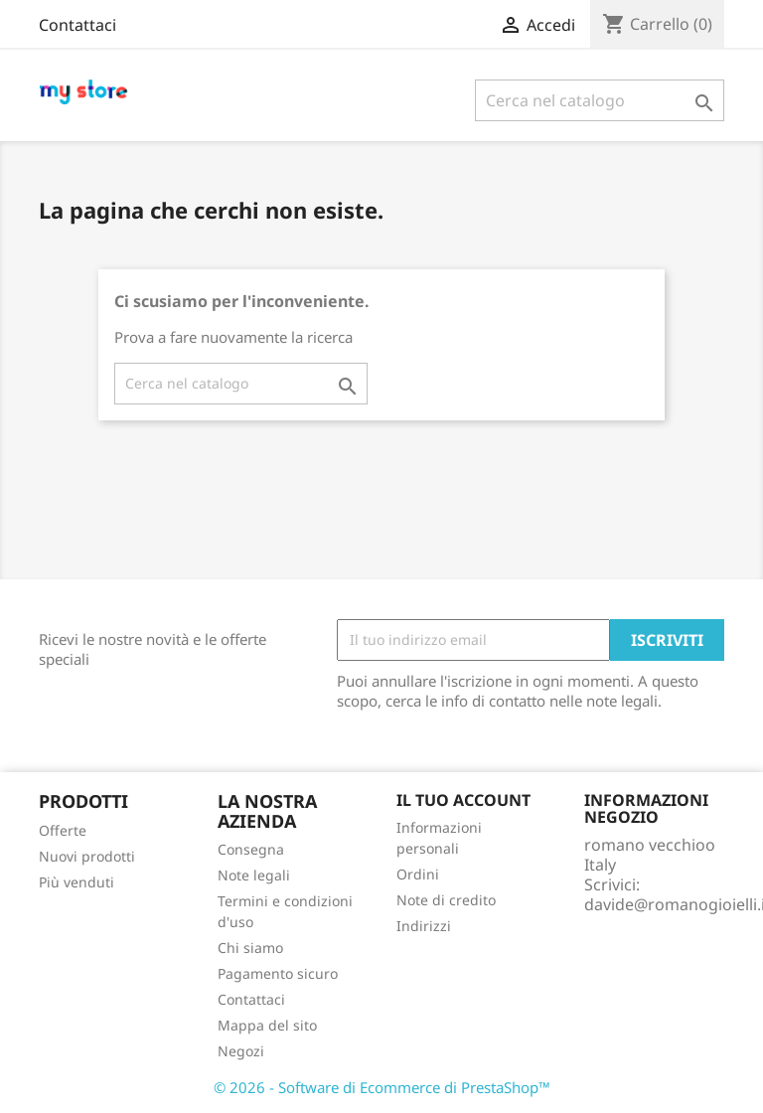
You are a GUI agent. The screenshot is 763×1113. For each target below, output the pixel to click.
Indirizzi (423, 925)
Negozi (241, 1050)
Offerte (62, 830)
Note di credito (446, 899)
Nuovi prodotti (87, 856)
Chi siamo (250, 947)
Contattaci (77, 25)
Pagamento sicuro (278, 973)
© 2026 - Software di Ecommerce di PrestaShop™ (382, 1087)
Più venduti (76, 882)
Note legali (254, 875)
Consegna (251, 849)
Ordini (417, 874)
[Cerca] (599, 100)
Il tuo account (463, 800)
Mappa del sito (267, 1025)
